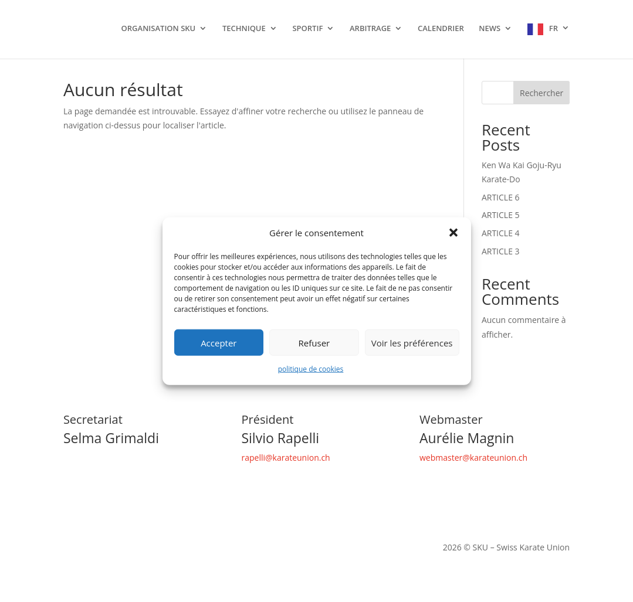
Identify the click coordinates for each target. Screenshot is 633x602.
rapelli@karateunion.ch (285, 457)
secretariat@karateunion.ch (116, 457)
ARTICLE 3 (501, 251)
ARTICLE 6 (501, 197)
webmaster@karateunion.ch (473, 457)
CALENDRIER (441, 28)
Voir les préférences (412, 343)
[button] (453, 233)
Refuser (314, 343)
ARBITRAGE (370, 28)
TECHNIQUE (244, 28)
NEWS (489, 28)
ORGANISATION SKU (158, 28)
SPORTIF (307, 28)
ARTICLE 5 (501, 214)
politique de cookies (311, 369)
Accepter (218, 343)
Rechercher (541, 92)
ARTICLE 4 (501, 233)
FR (553, 28)
